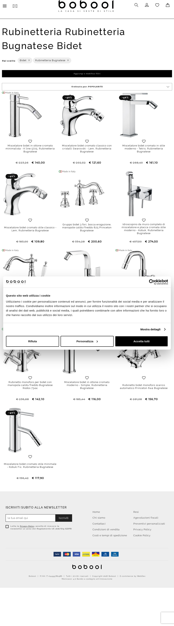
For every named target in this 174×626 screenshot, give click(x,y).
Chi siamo (99, 516)
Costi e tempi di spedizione (110, 534)
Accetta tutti (141, 341)
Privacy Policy (27, 525)
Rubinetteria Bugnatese (52, 59)
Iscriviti (64, 517)
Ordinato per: (120, 86)
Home (96, 511)
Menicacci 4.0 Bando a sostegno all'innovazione (87, 578)
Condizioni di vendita (106, 528)
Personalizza (87, 341)
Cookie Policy (142, 534)
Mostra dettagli (150, 329)
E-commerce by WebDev (132, 575)
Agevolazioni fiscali (145, 516)
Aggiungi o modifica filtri (87, 73)
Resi (136, 511)
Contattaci (99, 522)
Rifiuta (32, 341)
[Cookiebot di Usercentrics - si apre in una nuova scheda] (151, 282)
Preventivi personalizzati (149, 522)
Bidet (25, 59)
